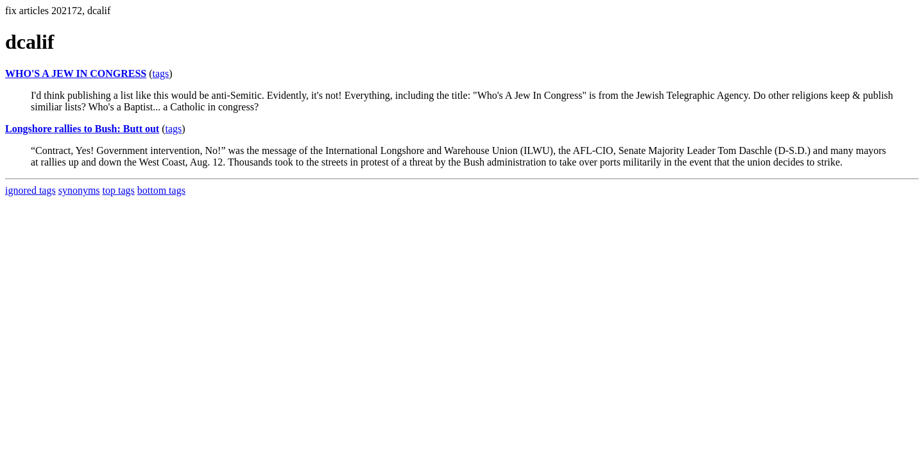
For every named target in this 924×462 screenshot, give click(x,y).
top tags (119, 190)
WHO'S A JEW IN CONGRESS (75, 73)
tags (161, 73)
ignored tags (30, 190)
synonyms (79, 190)
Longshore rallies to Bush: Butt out (82, 128)
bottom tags (161, 190)
